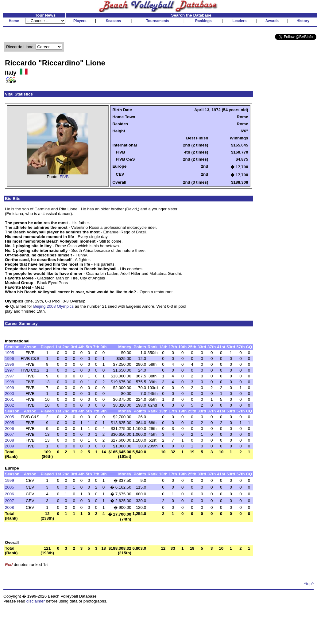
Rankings (203, 21)
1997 (9, 370)
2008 (9, 440)
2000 (9, 393)
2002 (9, 405)
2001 (9, 399)
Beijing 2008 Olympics (53, 306)
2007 (9, 434)
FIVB (64, 176)
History (303, 21)
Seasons (113, 21)
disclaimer (35, 601)
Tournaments (157, 21)
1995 (9, 352)
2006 (9, 428)
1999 (9, 387)
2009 (9, 446)
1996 (9, 358)
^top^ (309, 583)
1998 (9, 382)
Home (14, 21)
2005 (9, 417)
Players (80, 21)
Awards (272, 21)
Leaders (239, 21)
